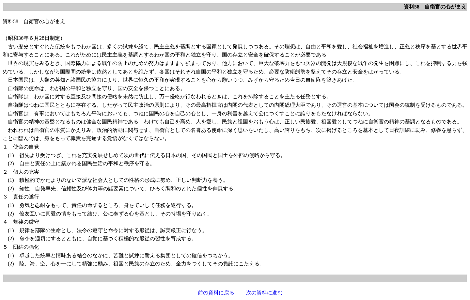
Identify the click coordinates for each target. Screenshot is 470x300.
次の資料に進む (264, 292)
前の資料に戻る (216, 292)
